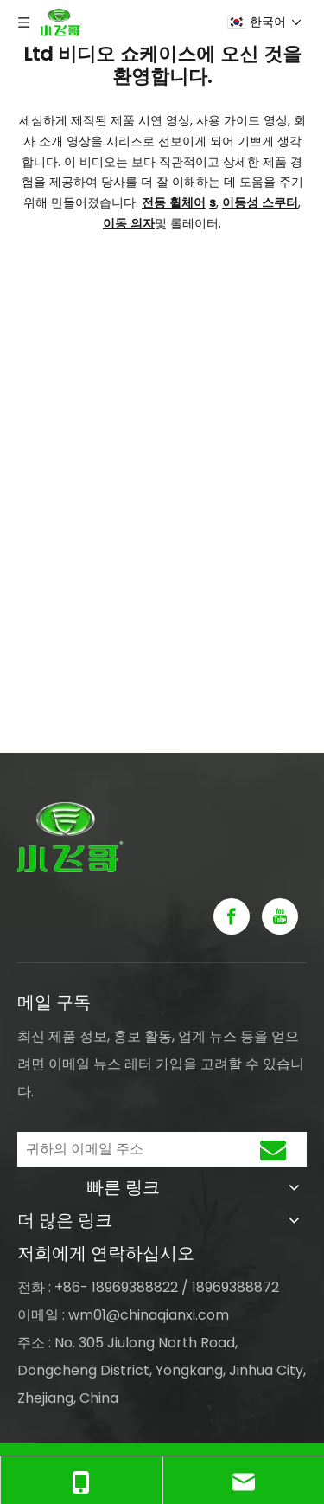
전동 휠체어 (174, 202)
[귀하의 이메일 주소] (124, 1149)
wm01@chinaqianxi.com (148, 1315)
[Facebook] (231, 916)
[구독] (273, 1149)
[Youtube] (280, 916)
